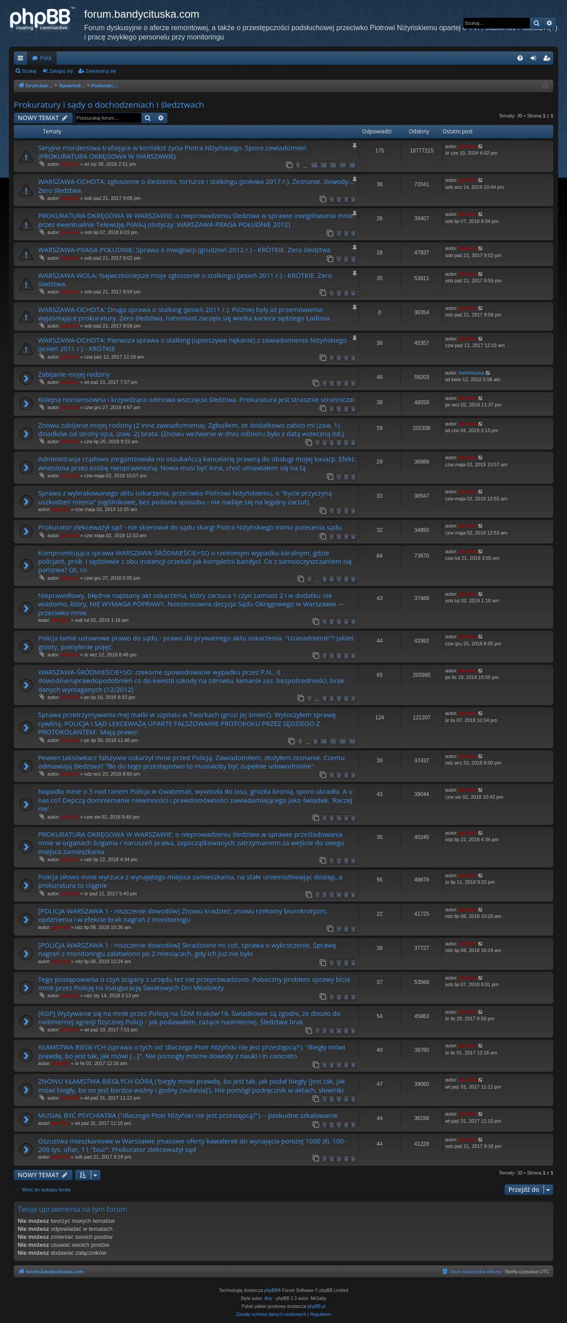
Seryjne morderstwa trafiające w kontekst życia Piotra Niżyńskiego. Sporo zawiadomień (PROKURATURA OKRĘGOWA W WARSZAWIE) (172, 151)
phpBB (271, 1290)
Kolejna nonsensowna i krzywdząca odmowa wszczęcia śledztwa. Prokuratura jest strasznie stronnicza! (196, 399)
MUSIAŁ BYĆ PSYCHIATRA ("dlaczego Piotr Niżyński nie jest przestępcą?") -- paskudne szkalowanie (188, 1115)
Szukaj (29, 71)
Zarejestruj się (100, 71)
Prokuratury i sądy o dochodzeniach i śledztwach (109, 104)
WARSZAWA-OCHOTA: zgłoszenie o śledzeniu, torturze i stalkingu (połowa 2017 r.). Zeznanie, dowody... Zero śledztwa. (195, 185)
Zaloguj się (61, 71)
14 (314, 165)
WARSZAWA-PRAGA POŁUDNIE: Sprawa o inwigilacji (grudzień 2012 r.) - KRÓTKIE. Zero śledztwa (184, 249)
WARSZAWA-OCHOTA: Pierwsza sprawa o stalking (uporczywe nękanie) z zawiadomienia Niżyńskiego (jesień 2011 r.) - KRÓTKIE (192, 344)
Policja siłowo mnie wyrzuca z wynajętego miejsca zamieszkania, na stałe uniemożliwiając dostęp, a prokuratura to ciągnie (190, 881)
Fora (45, 58)
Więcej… (22, 60)
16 (333, 165)
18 (352, 165)
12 (342, 742)
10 (324, 742)
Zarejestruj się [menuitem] (548, 60)
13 (352, 742)
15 (324, 165)
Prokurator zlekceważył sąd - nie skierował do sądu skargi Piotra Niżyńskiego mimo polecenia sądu (190, 527)
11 (333, 742)
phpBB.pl (316, 1306)
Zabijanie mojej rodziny (74, 374)
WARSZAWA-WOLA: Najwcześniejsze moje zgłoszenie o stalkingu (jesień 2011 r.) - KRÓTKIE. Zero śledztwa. (185, 279)
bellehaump (471, 372)
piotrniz (70, 164)
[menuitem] (520, 58)
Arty (268, 1298)
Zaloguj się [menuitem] (535, 60)
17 (342, 165)
